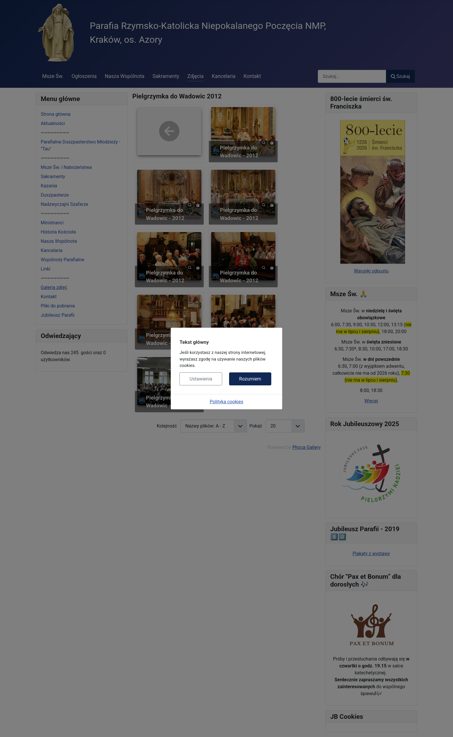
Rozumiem (250, 379)
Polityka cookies (226, 401)
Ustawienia (201, 379)
